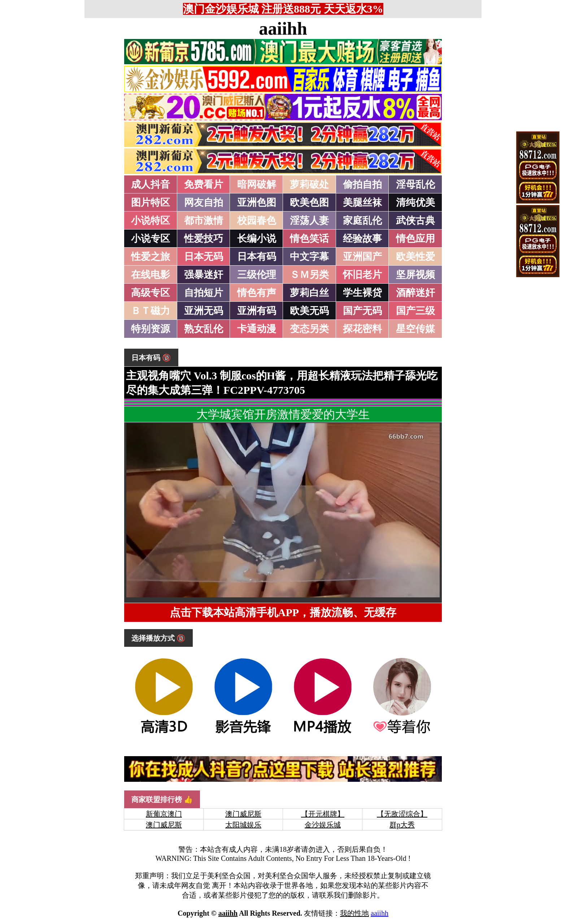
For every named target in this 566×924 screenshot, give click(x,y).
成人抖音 (150, 184)
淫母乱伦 (415, 184)
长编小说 (256, 238)
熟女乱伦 (203, 328)
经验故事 (362, 238)
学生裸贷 (362, 292)
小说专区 (150, 238)
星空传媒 (415, 328)
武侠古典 (415, 220)
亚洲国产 (362, 256)
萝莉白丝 (309, 292)
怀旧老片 (362, 274)
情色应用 (415, 238)
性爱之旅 (150, 256)
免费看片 (203, 184)
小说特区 (150, 220)
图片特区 (150, 202)
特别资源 (150, 328)
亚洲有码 (256, 310)
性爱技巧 (203, 238)
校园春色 (256, 220)
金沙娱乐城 (323, 825)
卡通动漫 (256, 328)
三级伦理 (256, 274)
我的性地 (354, 913)
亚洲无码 (203, 310)
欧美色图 (309, 202)
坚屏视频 (415, 274)
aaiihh (283, 28)
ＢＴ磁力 (150, 310)
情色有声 (256, 292)
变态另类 (309, 328)
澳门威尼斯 (243, 814)
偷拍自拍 (362, 184)
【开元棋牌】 (322, 814)
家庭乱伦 (362, 220)
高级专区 (150, 292)
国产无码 (362, 310)
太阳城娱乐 (243, 825)
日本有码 (256, 256)
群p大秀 (402, 825)
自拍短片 (203, 292)
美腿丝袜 (362, 202)
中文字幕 (309, 256)
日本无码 (203, 256)
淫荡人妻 (309, 220)
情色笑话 (309, 238)
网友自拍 (203, 202)
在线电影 (150, 274)
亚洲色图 (256, 202)
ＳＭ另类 (309, 274)
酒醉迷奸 (415, 292)
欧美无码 (309, 310)
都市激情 (203, 220)
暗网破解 (256, 184)
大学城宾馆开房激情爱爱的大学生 (283, 414)
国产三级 (415, 310)
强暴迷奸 (203, 274)
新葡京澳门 (164, 814)
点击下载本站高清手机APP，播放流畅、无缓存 (283, 612)
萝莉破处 (309, 184)
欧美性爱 (415, 256)
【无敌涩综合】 (402, 814)
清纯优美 (415, 202)
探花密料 (362, 328)
